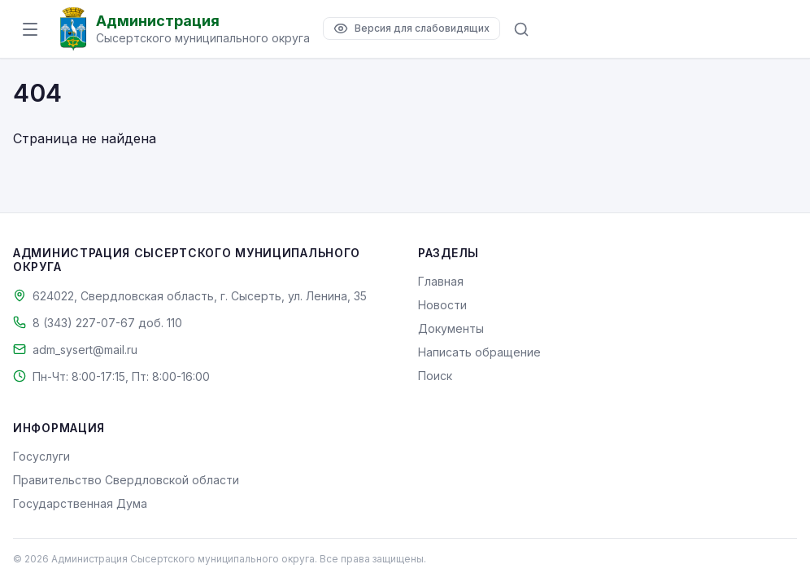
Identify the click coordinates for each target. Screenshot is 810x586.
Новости (442, 305)
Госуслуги (41, 456)
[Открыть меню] (30, 29)
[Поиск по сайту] (521, 29)
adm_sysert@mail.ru (85, 349)
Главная (441, 281)
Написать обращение (479, 352)
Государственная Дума (80, 503)
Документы (451, 328)
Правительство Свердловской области (126, 480)
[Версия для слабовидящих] (411, 28)
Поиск (435, 376)
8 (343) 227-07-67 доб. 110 (107, 323)
